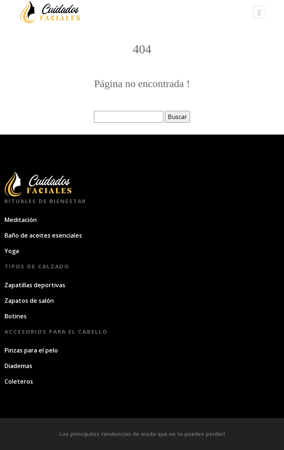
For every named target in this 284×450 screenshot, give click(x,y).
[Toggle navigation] (259, 12)
